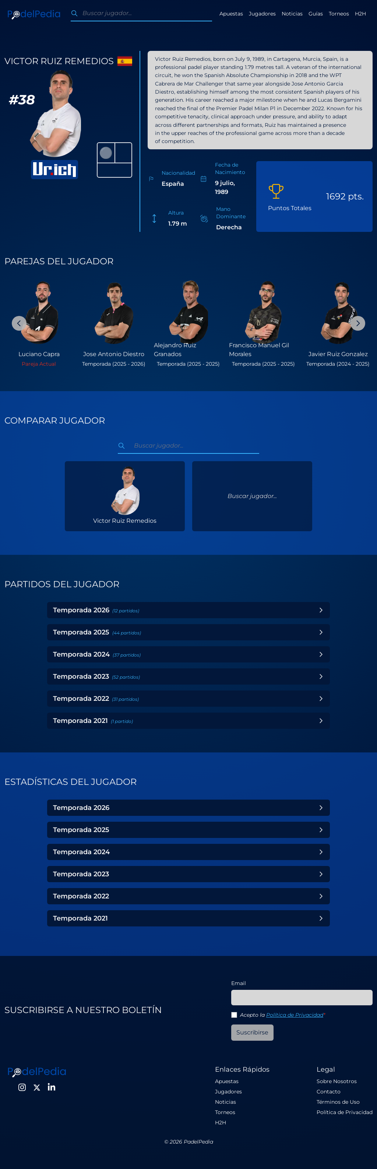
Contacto (329, 1091)
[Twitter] (36, 1087)
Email (238, 983)
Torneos (339, 13)
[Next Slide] (357, 323)
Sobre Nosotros (337, 1081)
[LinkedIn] (51, 1087)
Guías (316, 13)
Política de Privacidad (294, 1015)
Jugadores (262, 13)
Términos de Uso (338, 1102)
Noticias (292, 13)
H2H (360, 13)
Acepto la (282, 1015)
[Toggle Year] (321, 610)
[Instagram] (22, 1087)
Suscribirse (252, 1032)
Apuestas (231, 13)
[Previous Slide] (19, 323)
